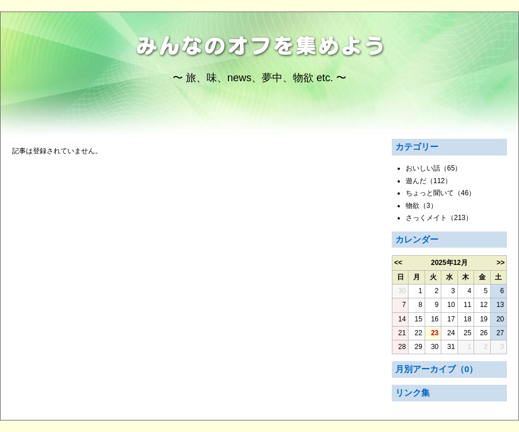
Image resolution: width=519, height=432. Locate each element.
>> (501, 263)
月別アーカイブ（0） (436, 369)
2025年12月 (449, 263)
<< (398, 263)
